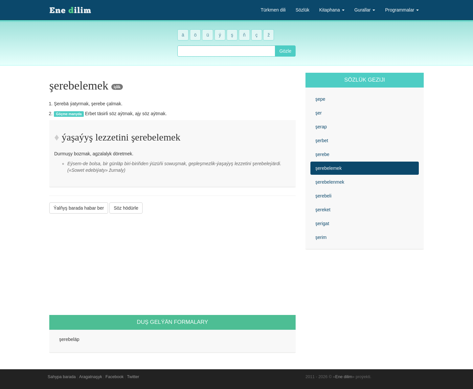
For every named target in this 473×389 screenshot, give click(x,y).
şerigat (322, 223)
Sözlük (302, 10)
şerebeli (323, 195)
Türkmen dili (272, 10)
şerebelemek (328, 168)
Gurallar (364, 10)
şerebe (322, 154)
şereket (322, 209)
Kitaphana (332, 10)
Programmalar (402, 10)
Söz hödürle (126, 208)
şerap (321, 126)
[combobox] (226, 51)
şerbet (321, 140)
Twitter (133, 377)
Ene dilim (343, 377)
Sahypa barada (62, 377)
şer (318, 113)
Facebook (114, 377)
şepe (320, 99)
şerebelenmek (329, 182)
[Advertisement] (172, 264)
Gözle (285, 51)
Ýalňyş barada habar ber (79, 208)
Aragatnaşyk (90, 377)
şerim (321, 237)
